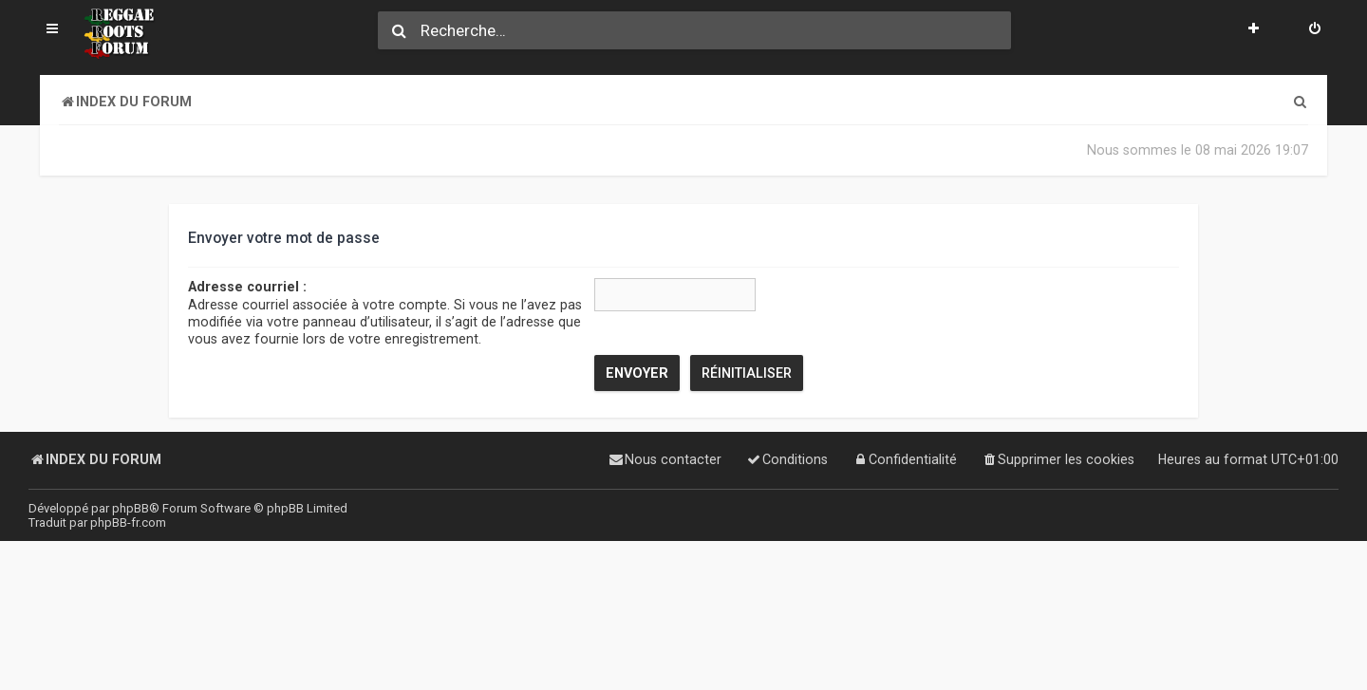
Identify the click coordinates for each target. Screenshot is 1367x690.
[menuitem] (1315, 30)
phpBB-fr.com (128, 522)
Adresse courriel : (247, 286)
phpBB (130, 508)
